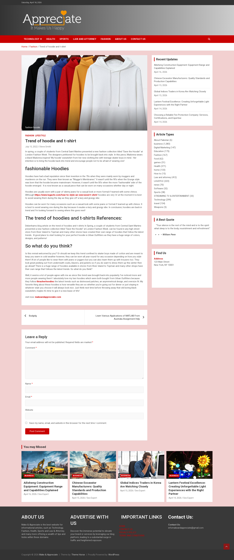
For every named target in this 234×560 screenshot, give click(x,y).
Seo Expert (43, 494)
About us (120, 39)
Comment (31, 347)
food (156, 158)
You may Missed (35, 447)
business (158, 143)
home (157, 170)
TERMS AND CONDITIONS (131, 535)
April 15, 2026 (78, 498)
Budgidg (33, 315)
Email (28, 396)
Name (29, 383)
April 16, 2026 (30, 494)
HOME (122, 526)
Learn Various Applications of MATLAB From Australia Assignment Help (118, 317)
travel (156, 203)
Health (50, 39)
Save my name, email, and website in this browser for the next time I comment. (68, 423)
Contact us (138, 39)
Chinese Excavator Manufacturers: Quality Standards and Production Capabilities (89, 488)
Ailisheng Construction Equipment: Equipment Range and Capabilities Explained (43, 486)
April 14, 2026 (175, 498)
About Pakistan (161, 140)
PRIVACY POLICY (127, 532)
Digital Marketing (162, 147)
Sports (64, 39)
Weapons (158, 207)
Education (159, 151)
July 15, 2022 (31, 146)
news (156, 184)
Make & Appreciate (48, 554)
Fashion (106, 39)
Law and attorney (84, 39)
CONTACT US (126, 529)
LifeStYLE (40, 135)
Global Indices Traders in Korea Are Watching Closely (180, 91)
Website (29, 410)
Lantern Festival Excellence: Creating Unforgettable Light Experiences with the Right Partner (187, 488)
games (157, 162)
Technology (31, 39)
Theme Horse (78, 554)
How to (157, 173)
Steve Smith (45, 146)
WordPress (113, 554)
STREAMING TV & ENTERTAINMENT (171, 196)
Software (158, 188)
